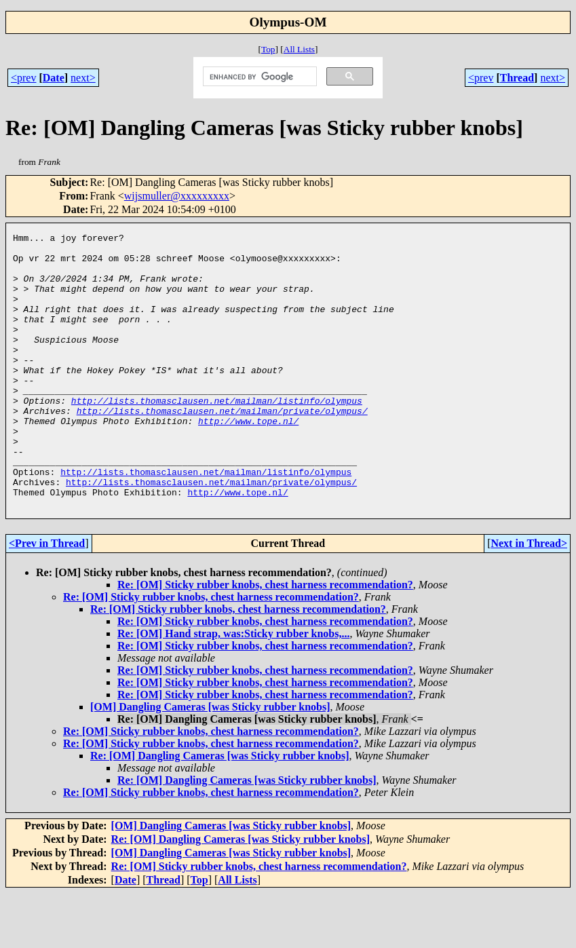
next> (83, 77)
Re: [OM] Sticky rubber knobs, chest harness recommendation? (265, 639)
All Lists (299, 49)
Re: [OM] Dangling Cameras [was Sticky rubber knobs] (219, 810)
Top (268, 49)
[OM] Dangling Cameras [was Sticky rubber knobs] (210, 761)
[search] (258, 77)
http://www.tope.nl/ (248, 459)
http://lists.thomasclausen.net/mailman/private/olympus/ (222, 447)
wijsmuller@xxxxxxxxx (176, 196)
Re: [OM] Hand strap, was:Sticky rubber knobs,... (233, 688)
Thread (517, 77)
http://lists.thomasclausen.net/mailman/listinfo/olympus (216, 435)
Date (53, 77)
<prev (23, 77)
